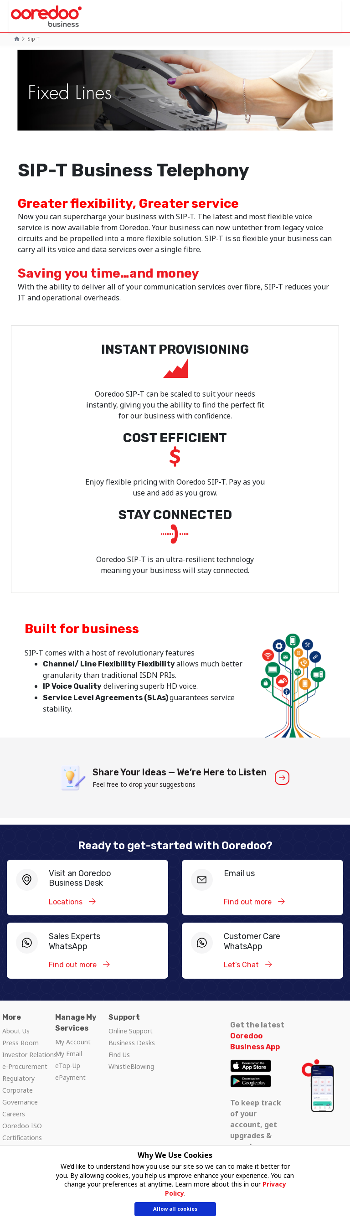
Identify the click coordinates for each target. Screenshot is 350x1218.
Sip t (33, 38)
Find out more (248, 902)
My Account (73, 1041)
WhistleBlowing (131, 1066)
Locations (66, 902)
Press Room (20, 1042)
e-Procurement (24, 1066)
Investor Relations (29, 1054)
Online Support (130, 1031)
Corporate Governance (20, 1096)
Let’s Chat (242, 964)
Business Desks (131, 1042)
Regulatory (18, 1078)
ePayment (70, 1077)
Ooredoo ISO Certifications (22, 1131)
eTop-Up (67, 1065)
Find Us (119, 1054)
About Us (16, 1031)
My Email (68, 1053)
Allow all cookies (175, 1209)
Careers (13, 1114)
